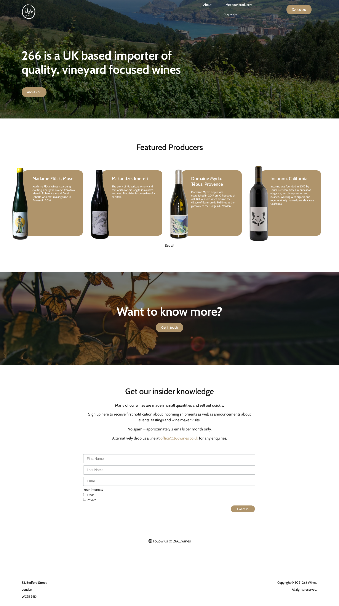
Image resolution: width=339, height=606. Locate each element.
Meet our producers (238, 5)
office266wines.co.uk (179, 438)
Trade (90, 495)
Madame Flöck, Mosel (53, 178)
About (207, 5)
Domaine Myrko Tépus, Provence (207, 181)
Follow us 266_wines (170, 541)
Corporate (230, 14)
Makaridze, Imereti (130, 178)
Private (91, 500)
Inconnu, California (288, 178)
